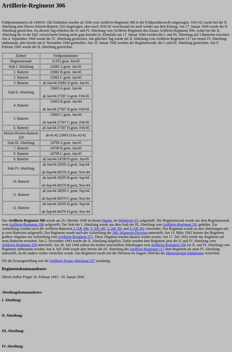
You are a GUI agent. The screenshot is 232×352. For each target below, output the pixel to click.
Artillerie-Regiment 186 (26, 224)
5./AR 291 (137, 229)
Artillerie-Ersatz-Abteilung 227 (72, 261)
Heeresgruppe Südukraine (185, 253)
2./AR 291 (114, 229)
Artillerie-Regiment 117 (147, 249)
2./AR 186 (81, 229)
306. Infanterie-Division (129, 233)
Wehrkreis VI (128, 220)
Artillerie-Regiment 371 (75, 237)
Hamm (107, 220)
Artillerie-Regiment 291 (180, 224)
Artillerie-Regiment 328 (19, 245)
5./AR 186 (98, 229)
